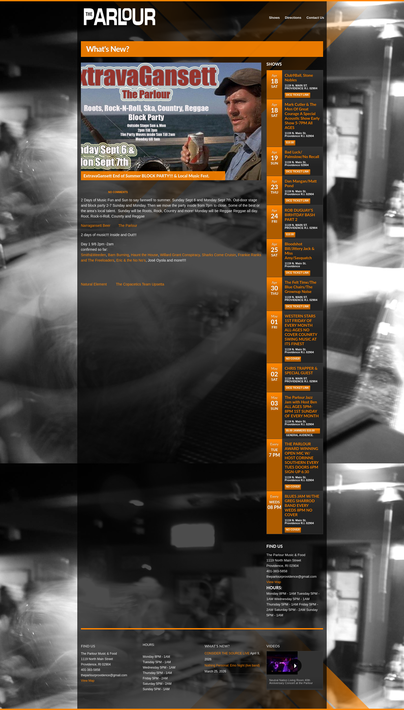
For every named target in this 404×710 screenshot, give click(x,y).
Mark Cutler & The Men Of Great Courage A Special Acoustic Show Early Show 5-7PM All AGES (302, 116)
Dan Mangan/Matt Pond (301, 183)
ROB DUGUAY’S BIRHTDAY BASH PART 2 (300, 215)
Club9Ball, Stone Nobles (299, 77)
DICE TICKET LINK (297, 94)
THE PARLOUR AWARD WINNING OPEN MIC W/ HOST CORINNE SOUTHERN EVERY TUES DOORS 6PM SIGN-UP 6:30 (301, 457)
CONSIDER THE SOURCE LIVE (227, 653)
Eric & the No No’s (131, 260)
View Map (273, 582)
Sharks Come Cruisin (219, 255)
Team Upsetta (153, 284)
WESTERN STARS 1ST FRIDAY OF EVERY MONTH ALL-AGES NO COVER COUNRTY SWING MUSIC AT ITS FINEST (301, 330)
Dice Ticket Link (297, 171)
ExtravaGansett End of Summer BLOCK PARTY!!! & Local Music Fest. (146, 175)
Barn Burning (118, 255)
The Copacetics (128, 284)
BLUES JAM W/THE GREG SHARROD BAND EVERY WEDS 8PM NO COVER (302, 505)
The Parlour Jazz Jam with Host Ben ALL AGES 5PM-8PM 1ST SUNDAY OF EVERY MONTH (302, 406)
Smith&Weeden (93, 255)
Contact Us (315, 18)
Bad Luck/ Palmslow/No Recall (302, 154)
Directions (293, 18)
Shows (274, 18)
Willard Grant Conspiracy (180, 255)
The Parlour (127, 225)
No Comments (118, 192)
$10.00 (290, 142)
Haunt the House (144, 255)
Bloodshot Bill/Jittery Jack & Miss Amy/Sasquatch (300, 250)
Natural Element (94, 284)
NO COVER (293, 358)
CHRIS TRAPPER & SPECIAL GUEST (301, 370)
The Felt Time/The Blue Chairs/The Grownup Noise (300, 287)
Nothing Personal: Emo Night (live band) (232, 665)
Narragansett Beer (95, 225)
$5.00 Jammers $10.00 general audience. (300, 431)
